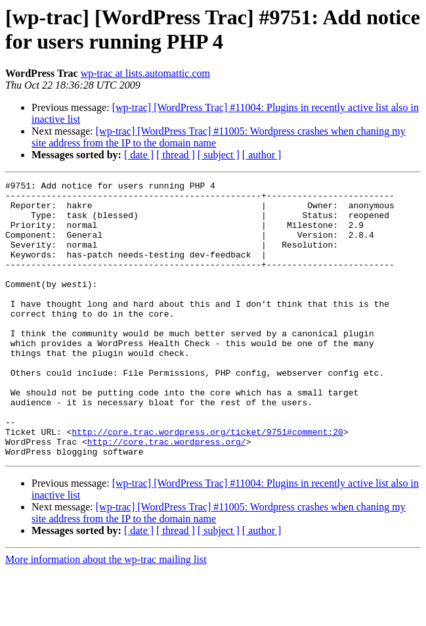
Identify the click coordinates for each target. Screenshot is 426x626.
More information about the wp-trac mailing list (106, 614)
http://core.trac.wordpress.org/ (166, 495)
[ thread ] (175, 154)
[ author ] (262, 154)
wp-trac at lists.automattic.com (145, 73)
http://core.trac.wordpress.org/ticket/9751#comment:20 (207, 483)
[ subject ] (219, 154)
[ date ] (139, 154)
